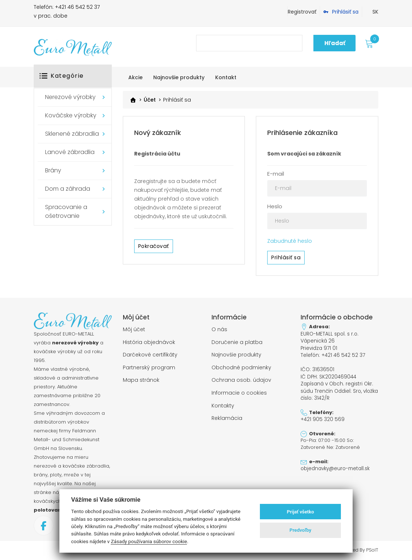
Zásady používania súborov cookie (149, 541)
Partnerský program (149, 366)
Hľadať (334, 43)
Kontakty (222, 403)
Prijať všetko (300, 512)
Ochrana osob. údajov (241, 378)
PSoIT (372, 550)
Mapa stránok (141, 378)
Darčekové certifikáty (150, 354)
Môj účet (134, 329)
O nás (219, 329)
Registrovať (302, 11)
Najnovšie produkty (236, 354)
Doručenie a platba (236, 341)
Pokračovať (153, 246)
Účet (150, 100)
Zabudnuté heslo (289, 241)
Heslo (274, 206)
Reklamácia (226, 415)
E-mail (275, 173)
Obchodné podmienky (241, 366)
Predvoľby (301, 530)
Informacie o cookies (239, 391)
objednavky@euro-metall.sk (334, 464)
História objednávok (149, 341)
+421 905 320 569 (322, 415)
